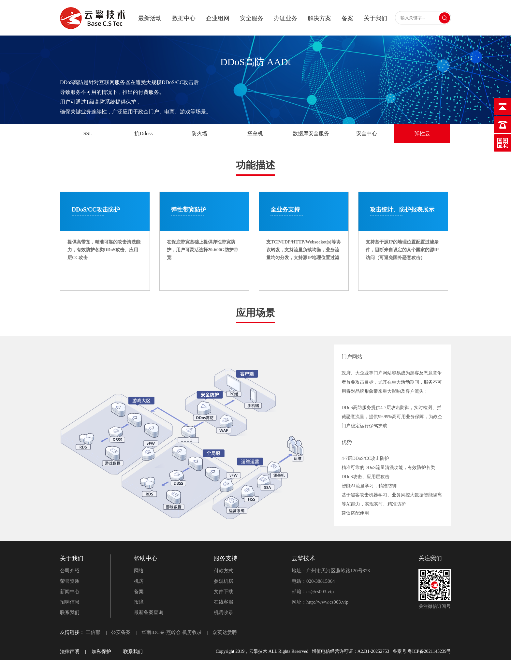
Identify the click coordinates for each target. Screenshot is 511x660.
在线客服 (223, 602)
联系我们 (70, 612)
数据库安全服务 (311, 133)
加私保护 (101, 651)
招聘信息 (70, 602)
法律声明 (70, 651)
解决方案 (319, 18)
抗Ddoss (143, 133)
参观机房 (223, 581)
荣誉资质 (70, 581)
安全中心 (366, 133)
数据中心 (184, 18)
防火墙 (199, 133)
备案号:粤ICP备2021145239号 (422, 651)
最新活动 (150, 18)
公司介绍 (70, 570)
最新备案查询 (148, 612)
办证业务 (285, 18)
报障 (139, 602)
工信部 (93, 632)
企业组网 (217, 18)
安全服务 (251, 18)
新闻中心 (70, 591)
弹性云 (422, 133)
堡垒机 (255, 133)
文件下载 (223, 591)
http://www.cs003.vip (327, 602)
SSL (88, 133)
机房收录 (223, 612)
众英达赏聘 (224, 632)
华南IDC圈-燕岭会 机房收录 (171, 632)
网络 (139, 570)
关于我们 (375, 18)
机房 (139, 581)
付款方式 (223, 570)
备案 (347, 18)
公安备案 (121, 632)
